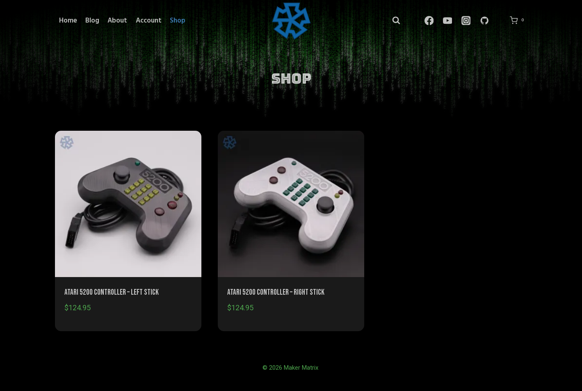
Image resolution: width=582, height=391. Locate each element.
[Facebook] (429, 20)
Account (149, 20)
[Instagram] (465, 20)
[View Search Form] (396, 21)
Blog (92, 20)
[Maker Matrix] (291, 20)
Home (68, 20)
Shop (177, 20)
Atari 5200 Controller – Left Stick (111, 292)
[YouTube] (447, 20)
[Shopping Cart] (518, 20)
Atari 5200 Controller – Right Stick (275, 292)
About (117, 20)
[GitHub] (484, 20)
